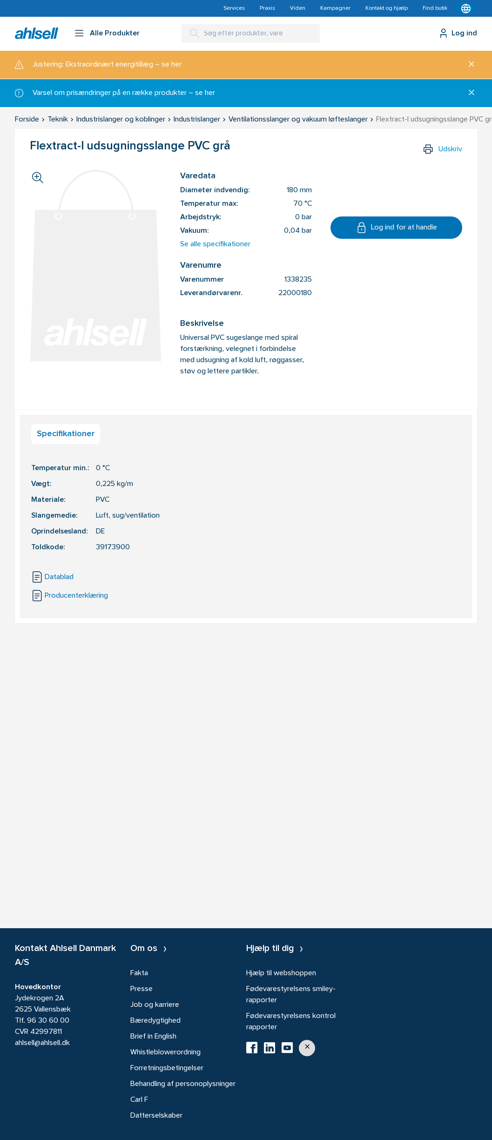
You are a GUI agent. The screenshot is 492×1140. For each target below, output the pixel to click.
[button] (307, 1048)
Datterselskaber (156, 1116)
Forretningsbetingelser (166, 1068)
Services (234, 8)
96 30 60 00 (48, 1021)
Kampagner (335, 8)
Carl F (139, 1100)
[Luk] (468, 65)
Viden (297, 8)
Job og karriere (154, 1005)
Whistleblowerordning (165, 1052)
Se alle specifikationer (215, 244)
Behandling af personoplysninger (183, 1084)
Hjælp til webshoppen (281, 973)
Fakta (139, 973)
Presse (141, 989)
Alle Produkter (115, 33)
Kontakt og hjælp (386, 8)
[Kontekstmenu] (466, 8)
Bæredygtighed (155, 1021)
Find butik (435, 8)
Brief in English (153, 1036)
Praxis (267, 8)
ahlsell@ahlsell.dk (42, 1043)
